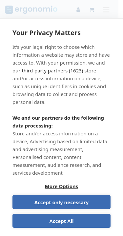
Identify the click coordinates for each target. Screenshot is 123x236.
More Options (61, 186)
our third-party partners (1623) (47, 70)
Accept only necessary (61, 202)
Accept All (61, 221)
